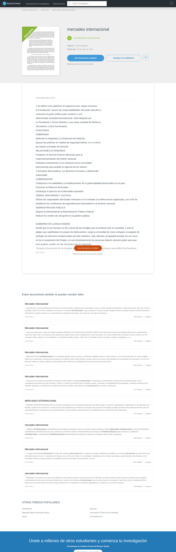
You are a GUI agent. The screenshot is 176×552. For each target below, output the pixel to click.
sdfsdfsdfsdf (27, 509)
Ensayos (45, 10)
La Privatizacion (96, 516)
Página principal (30, 10)
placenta (93, 509)
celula (24, 516)
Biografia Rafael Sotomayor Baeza (35, 513)
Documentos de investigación (37, 4)
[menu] (172, 3)
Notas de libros (59, 4)
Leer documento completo (85, 58)
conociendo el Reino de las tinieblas (104, 513)
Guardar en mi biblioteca (123, 58)
